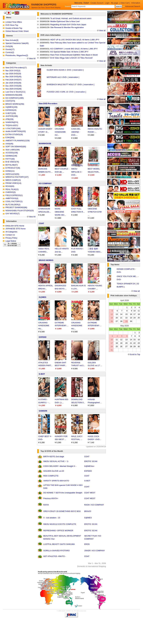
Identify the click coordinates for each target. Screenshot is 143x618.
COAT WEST (89, 493)
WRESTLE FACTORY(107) (17, 177)
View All (32, 58)
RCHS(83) (10, 186)
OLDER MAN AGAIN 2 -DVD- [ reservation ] (65, 70)
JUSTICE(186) (12, 116)
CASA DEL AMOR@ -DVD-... (75, 132)
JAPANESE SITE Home (16, 229)
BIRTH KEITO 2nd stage (53, 456)
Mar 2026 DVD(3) (13, 71)
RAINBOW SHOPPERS (43, 4)
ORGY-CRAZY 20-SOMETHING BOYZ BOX (62, 511)
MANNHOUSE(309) (14, 95)
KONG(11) (10, 171)
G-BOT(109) (11, 113)
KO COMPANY (45, 183)
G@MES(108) (12, 107)
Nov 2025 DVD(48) (14, 89)
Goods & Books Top (14, 28)
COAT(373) (10, 101)
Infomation (135, 3)
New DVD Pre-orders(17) (16, 67)
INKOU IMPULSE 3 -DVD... (76, 172)
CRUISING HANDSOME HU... (60, 132)
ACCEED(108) (12, 153)
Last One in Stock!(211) (16, 92)
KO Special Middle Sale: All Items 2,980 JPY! (69, 52)
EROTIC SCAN (90, 461)
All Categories (11, 232)
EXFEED (42, 337)
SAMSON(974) (12, 122)
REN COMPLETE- (51, 476)
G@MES (42, 297)
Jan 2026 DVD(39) (13, 83)
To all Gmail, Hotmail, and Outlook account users (70, 18)
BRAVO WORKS (46, 260)
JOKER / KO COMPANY (94, 551)
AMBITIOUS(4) (12, 198)
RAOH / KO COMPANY (94, 505)
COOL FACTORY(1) (14, 201)
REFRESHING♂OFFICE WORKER (58, 530)
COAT (41, 223)
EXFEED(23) (11, 110)
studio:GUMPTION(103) (16, 131)
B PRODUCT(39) (13, 168)
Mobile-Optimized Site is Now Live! (65, 21)
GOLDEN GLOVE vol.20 (53, 471)
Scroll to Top (135, 354)
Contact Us (10, 235)
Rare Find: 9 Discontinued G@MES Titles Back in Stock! (74, 55)
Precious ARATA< (50, 498)
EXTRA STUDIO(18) (14, 134)
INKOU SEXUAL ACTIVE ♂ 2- (56, 461)
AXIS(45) (9, 144)
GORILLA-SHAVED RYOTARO (56, 551)
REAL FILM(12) (12, 189)
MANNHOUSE (45, 143)
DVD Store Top (12, 25)
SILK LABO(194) (13, 150)
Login (107, 3)
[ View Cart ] (125, 3)
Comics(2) (10, 52)
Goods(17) (10, 49)
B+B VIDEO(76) (12, 162)
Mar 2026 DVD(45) (13, 77)
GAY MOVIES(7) (13, 213)
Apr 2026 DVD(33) (13, 73)
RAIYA (46, 505)
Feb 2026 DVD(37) (13, 80)
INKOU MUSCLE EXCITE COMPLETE (59, 524)
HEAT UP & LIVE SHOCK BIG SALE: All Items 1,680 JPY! (74, 39)
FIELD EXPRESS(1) (14, 195)
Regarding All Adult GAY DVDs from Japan (68, 24)
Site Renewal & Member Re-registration (67, 27)
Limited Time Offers (14, 22)
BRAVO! (87, 511)
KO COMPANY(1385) (15, 98)
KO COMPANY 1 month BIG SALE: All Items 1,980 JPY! (74, 49)
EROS (87, 544)
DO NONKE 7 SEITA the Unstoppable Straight (62, 493)
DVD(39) (9, 46)
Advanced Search (132, 6)
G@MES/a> (89, 466)
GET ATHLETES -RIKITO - (54, 556)
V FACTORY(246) (13, 128)
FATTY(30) (10, 159)
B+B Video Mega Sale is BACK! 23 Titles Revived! (71, 58)
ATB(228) (10, 119)
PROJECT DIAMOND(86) (16, 207)
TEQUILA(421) (12, 125)
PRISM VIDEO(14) (13, 183)
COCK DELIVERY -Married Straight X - (59, 466)
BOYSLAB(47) (12, 165)
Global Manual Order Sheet (17, 31)
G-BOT (42, 374)
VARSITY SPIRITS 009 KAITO (56, 481)
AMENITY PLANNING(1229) (18, 140)
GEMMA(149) (11, 156)
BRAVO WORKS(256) (15, 104)
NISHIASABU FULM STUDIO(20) (20, 210)
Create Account (96, 3)
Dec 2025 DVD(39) (14, 86)
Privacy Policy (11, 238)
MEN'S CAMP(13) (13, 180)
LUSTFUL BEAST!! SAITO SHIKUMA (59, 544)
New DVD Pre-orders (48, 103)
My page (114, 3)
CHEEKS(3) (11, 192)
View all (102, 30)
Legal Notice (11, 241)
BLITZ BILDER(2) (13, 204)
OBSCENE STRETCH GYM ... (95, 212)
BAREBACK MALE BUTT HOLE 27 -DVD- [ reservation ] (70, 84)
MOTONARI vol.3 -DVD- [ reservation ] (63, 77)
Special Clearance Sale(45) (17, 43)
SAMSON (43, 411)
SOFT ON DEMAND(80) (16, 146)
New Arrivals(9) (12, 40)
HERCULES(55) (12, 174)
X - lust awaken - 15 (51, 518)
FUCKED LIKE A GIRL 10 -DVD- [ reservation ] (66, 92)
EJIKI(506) (10, 137)
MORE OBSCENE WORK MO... (60, 212)
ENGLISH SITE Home (15, 226)
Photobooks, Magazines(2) (17, 55)
